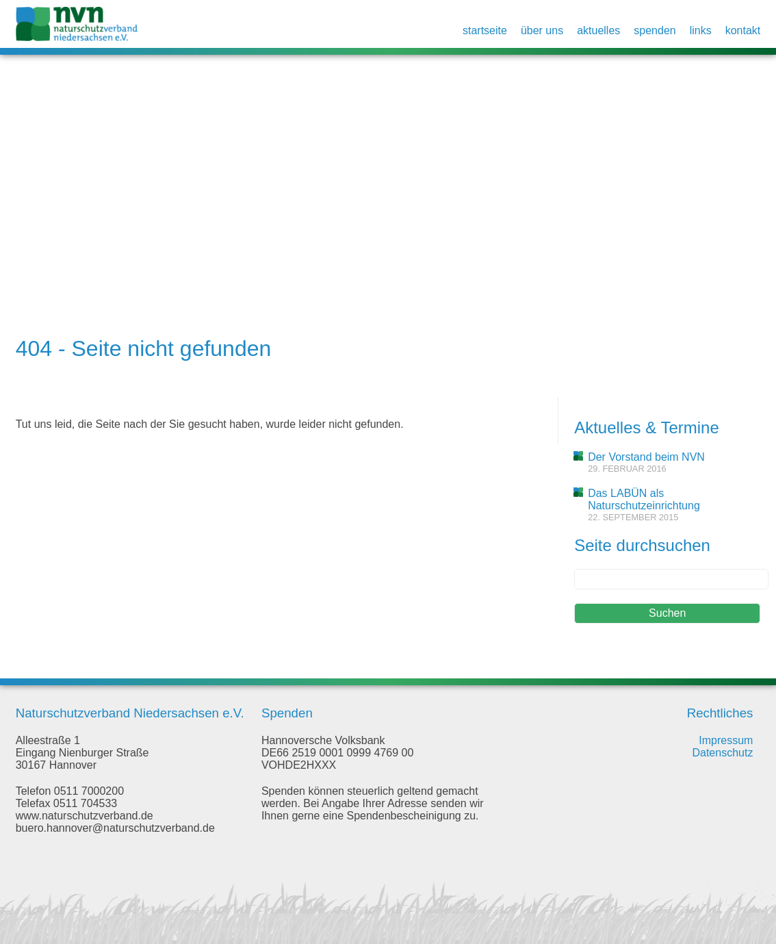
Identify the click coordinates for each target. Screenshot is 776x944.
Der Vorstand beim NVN (646, 457)
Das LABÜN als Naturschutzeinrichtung (644, 499)
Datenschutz (722, 752)
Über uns (542, 30)
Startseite (485, 30)
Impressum (726, 740)
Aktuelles (598, 30)
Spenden (654, 30)
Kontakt (743, 30)
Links (701, 30)
